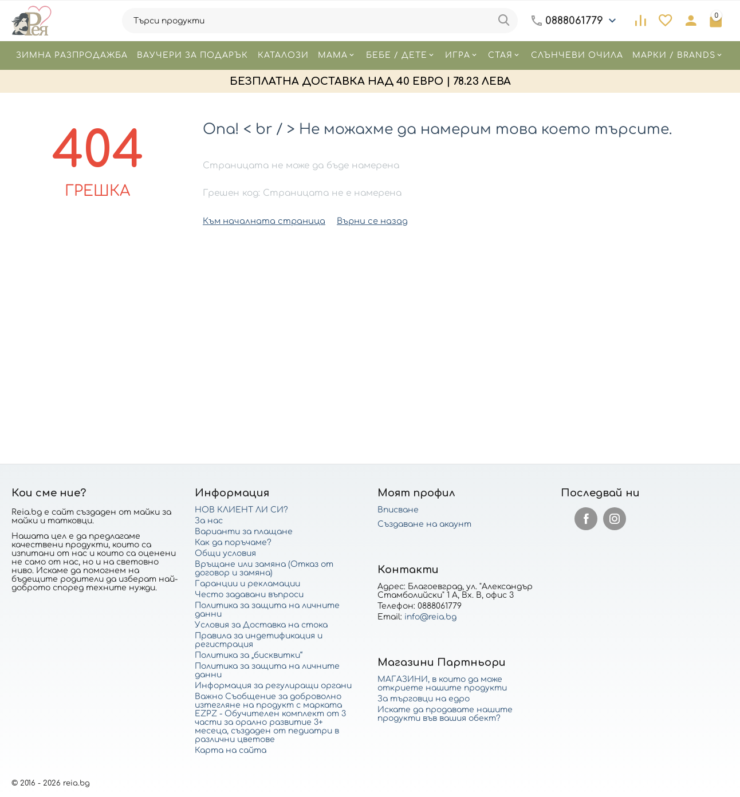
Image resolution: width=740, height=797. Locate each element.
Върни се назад (362, 220)
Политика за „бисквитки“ (248, 655)
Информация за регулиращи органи (273, 685)
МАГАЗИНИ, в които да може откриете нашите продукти (442, 683)
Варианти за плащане (244, 531)
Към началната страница (260, 220)
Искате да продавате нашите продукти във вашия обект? (445, 714)
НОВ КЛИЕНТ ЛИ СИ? (241, 510)
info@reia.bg (430, 617)
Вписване (398, 510)
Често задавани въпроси (249, 594)
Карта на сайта (230, 750)
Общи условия (225, 553)
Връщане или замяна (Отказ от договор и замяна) (264, 568)
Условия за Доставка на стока (261, 625)
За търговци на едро (423, 699)
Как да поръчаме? (233, 542)
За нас (209, 520)
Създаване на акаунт (424, 524)
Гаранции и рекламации (247, 583)
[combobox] (320, 20)
